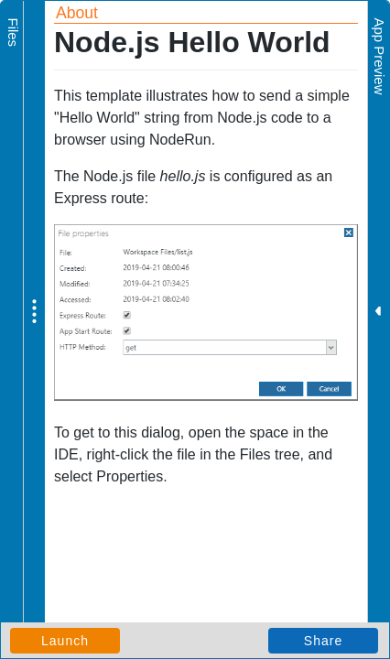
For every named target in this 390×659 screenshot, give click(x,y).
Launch (65, 640)
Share (323, 640)
